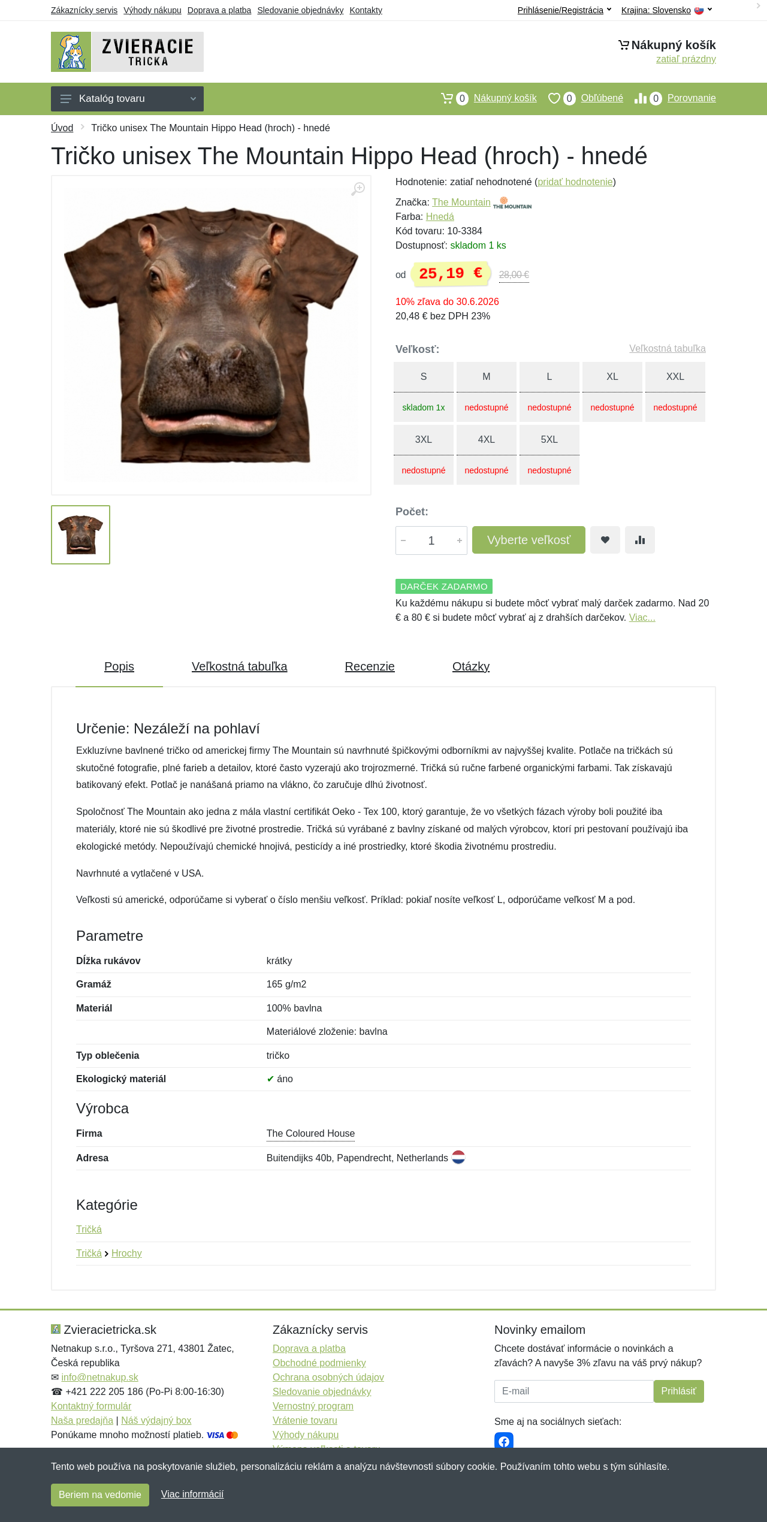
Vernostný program (313, 1406)
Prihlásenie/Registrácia (564, 10)
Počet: (411, 512)
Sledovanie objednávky (300, 10)
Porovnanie (669, 98)
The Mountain (461, 202)
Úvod (62, 128)
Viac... (642, 617)
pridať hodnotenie (574, 182)
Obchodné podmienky (319, 1363)
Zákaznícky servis (84, 10)
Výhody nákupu (152, 10)
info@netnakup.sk (99, 1377)
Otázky (471, 666)
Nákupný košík (483, 98)
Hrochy (126, 1253)
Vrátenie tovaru (305, 1420)
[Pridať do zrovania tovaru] (640, 540)
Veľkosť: (417, 349)
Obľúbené (580, 98)
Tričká (89, 1229)
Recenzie (370, 666)
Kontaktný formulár (91, 1406)
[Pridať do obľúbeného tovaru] (605, 540)
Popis (119, 666)
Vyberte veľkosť (528, 539)
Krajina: (666, 10)
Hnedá (440, 217)
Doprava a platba (220, 10)
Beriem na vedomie (100, 1495)
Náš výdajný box (156, 1420)
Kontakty (365, 10)
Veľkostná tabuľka (667, 348)
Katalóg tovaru (128, 98)
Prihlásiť (679, 1391)
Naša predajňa (82, 1420)
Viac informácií (192, 1494)
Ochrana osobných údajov (328, 1377)
